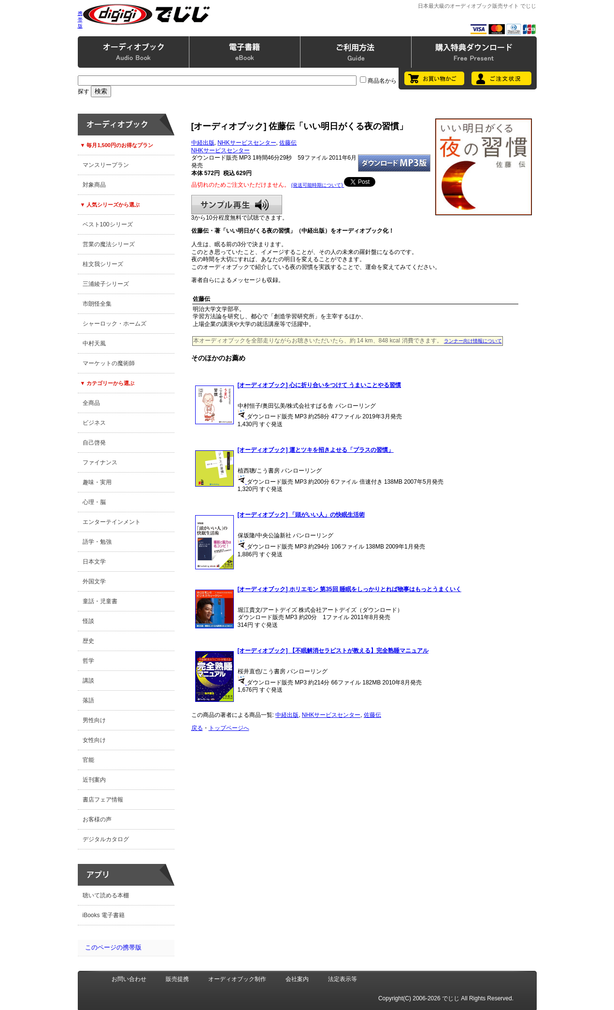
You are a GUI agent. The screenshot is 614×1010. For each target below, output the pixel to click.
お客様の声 (97, 819)
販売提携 (177, 979)
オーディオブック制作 (237, 979)
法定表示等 (342, 979)
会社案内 (297, 979)
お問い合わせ (129, 979)
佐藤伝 (288, 142)
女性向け (94, 740)
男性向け (94, 720)
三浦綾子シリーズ (106, 284)
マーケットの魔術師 (109, 363)
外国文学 (94, 581)
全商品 (91, 403)
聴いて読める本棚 (106, 895)
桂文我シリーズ (103, 264)
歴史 (88, 641)
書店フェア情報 (103, 799)
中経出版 (202, 142)
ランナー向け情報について (473, 340)
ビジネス (94, 422)
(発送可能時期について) (317, 185)
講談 (88, 680)
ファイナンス (100, 462)
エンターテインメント (112, 522)
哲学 (88, 660)
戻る (197, 728)
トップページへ (229, 728)
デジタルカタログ (106, 839)
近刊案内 (94, 779)
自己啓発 (94, 442)
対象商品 (94, 184)
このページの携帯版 (113, 947)
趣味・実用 (97, 482)
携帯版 (80, 20)
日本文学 (94, 561)
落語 (88, 700)
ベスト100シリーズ (108, 224)
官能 (88, 760)
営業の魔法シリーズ (109, 244)
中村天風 (94, 343)
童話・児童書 (100, 601)
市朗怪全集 (97, 303)
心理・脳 (94, 502)
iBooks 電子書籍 (104, 915)
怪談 (88, 621)
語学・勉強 (97, 541)
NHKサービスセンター (246, 142)
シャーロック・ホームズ (114, 323)
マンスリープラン (106, 165)
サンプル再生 (236, 204)
